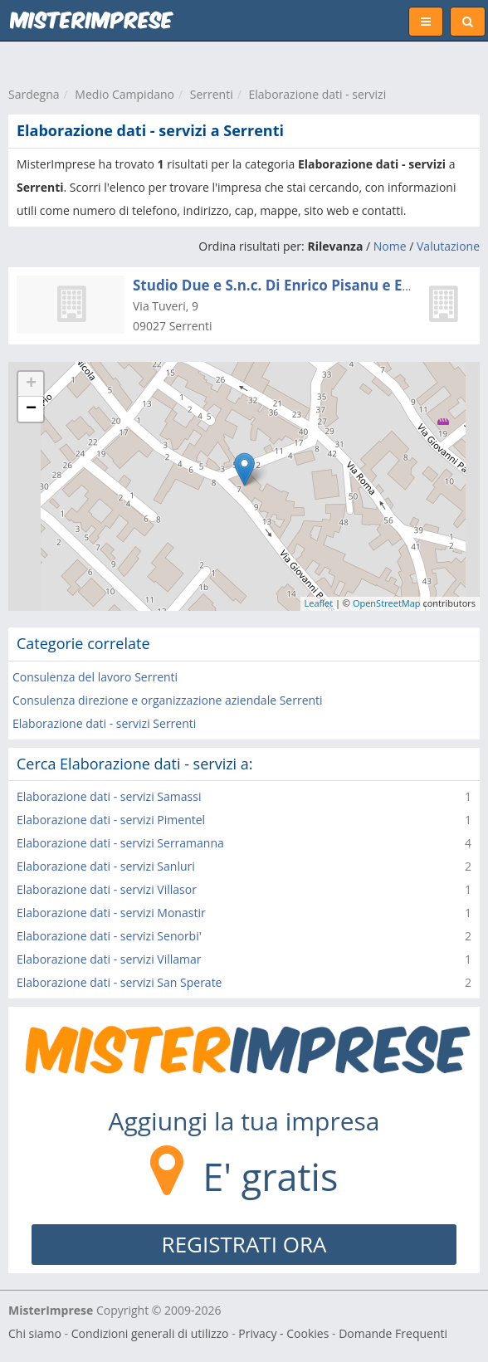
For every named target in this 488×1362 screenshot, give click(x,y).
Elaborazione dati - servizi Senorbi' (109, 936)
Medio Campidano (124, 94)
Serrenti (211, 94)
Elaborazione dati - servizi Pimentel (111, 819)
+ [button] (31, 384)
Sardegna (34, 94)
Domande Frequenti (393, 1333)
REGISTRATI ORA (244, 1244)
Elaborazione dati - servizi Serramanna (120, 843)
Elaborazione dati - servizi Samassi (109, 796)
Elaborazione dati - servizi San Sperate (119, 982)
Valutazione (448, 246)
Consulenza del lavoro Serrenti (95, 677)
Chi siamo (34, 1333)
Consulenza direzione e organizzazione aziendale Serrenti (167, 700)
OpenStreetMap (387, 603)
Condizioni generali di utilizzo (150, 1333)
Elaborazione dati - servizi (318, 94)
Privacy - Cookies (283, 1333)
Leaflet (319, 603)
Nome (390, 246)
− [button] (31, 409)
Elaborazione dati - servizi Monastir (111, 912)
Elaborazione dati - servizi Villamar (109, 959)
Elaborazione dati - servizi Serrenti (104, 723)
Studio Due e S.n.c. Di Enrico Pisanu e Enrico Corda (308, 285)
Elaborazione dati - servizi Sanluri (106, 866)
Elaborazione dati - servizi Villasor (107, 889)
